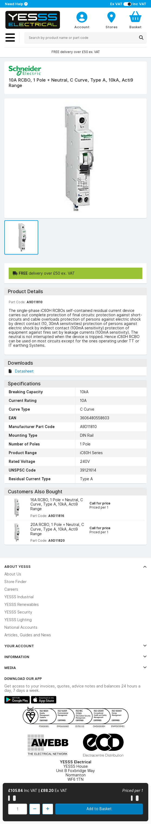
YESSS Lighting (18, 620)
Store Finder (15, 582)
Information (75, 657)
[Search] (141, 37)
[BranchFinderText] (111, 20)
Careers (11, 589)
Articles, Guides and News (27, 635)
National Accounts (20, 627)
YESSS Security (18, 612)
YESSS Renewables (21, 604)
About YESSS (75, 566)
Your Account (75, 646)
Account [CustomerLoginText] (81, 27)
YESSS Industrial (19, 597)
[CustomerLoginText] (81, 16)
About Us (12, 574)
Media (75, 667)
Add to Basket (99, 809)
